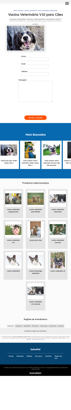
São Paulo (35, 325)
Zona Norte (52, 325)
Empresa (20, 355)
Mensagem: (35, 89)
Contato (48, 355)
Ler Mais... (35, 23)
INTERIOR (27, 325)
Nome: (35, 57)
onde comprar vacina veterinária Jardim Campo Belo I (30, 162)
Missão (29, 355)
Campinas (19, 325)
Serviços (38, 355)
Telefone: (35, 72)
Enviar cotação (35, 117)
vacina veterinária (13, 270)
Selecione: (11, 325)
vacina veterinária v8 (57, 270)
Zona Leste (43, 325)
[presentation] (35, 112)
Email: (35, 65)
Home (11, 355)
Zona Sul (60, 325)
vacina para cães (35, 239)
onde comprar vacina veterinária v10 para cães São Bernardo (51, 162)
